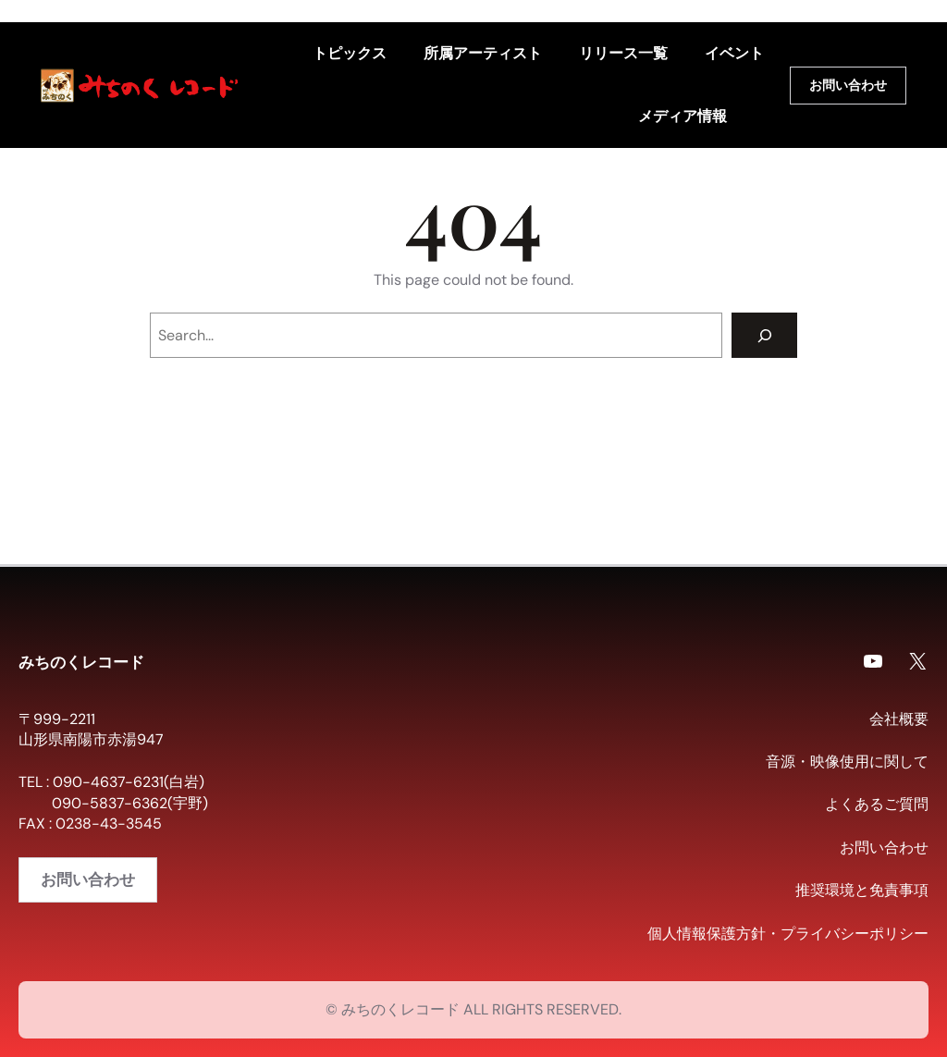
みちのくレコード (81, 660)
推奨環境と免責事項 (862, 890)
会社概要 (899, 719)
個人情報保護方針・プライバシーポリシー (788, 933)
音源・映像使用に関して (847, 761)
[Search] (764, 335)
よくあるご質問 (877, 804)
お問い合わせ (848, 85)
